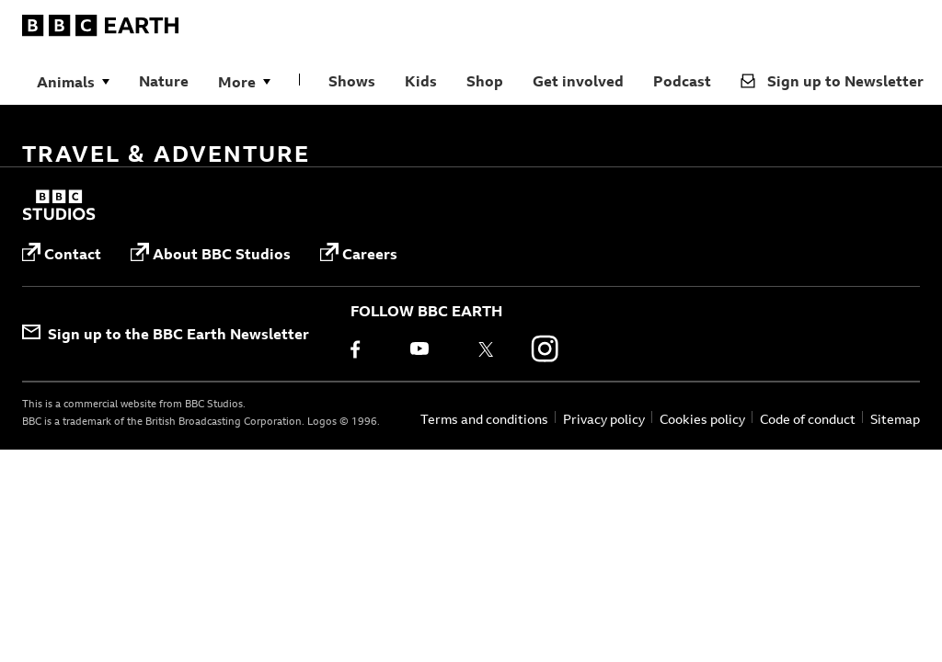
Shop (484, 81)
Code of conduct (808, 419)
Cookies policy (702, 419)
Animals (66, 82)
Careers (358, 253)
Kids (421, 81)
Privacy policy (604, 419)
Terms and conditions (484, 419)
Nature (164, 81)
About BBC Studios (211, 253)
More (237, 82)
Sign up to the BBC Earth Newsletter (165, 334)
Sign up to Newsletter (832, 81)
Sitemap (895, 419)
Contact (61, 253)
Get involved (578, 81)
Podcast (682, 81)
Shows (351, 81)
